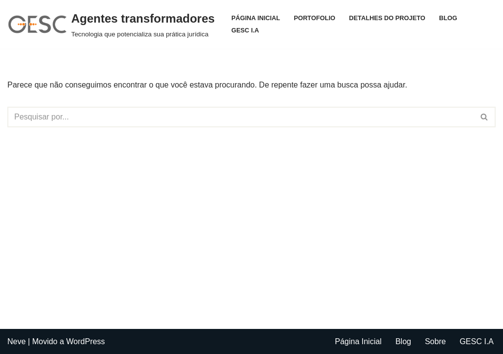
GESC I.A (245, 30)
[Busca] (240, 117)
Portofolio (314, 18)
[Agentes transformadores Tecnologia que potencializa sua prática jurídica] (111, 24)
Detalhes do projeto (387, 18)
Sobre (435, 341)
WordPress (85, 341)
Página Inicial (255, 18)
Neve (16, 341)
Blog (448, 18)
